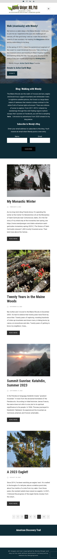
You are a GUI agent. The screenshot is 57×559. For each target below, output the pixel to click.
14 (44, 517)
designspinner (32, 555)
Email (40, 139)
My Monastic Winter (21, 201)
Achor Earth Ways (27, 63)
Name (17, 139)
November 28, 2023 (16, 306)
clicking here (40, 58)
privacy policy (43, 553)
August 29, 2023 (15, 477)
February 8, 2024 (15, 207)
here (9, 117)
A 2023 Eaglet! (17, 472)
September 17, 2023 (16, 390)
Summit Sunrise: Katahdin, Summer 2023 (26, 383)
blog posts (40, 39)
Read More (13, 239)
